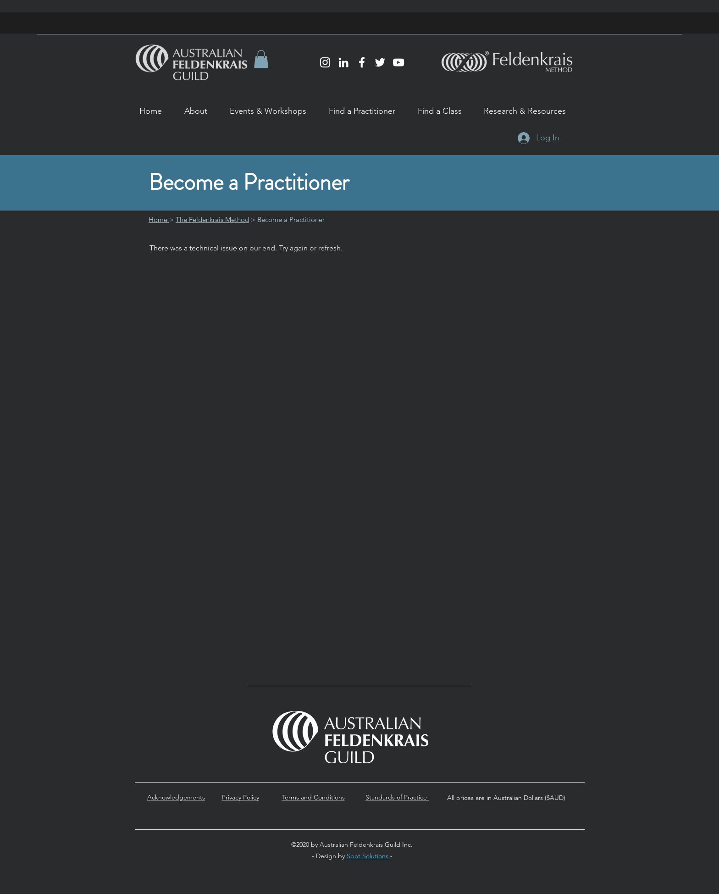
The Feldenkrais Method (212, 219)
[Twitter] (380, 62)
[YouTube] (398, 62)
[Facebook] (362, 62)
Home (159, 219)
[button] (261, 59)
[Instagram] (325, 62)
